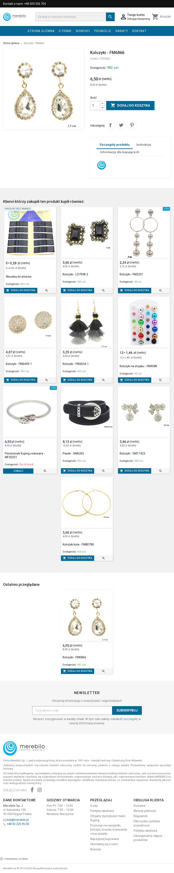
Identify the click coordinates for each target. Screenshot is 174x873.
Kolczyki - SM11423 (132, 453)
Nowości (83, 31)
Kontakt (139, 31)
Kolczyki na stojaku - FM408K (138, 366)
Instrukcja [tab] (143, 145)
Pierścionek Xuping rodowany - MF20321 (25, 455)
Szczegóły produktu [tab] (115, 145)
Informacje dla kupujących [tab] (119, 152)
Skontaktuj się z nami (104, 844)
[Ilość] (95, 105)
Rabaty (122, 31)
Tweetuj (121, 125)
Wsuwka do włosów (19, 276)
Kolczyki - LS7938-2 (75, 274)
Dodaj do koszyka (130, 105)
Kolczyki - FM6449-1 (19, 364)
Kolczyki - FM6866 (74, 657)
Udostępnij (110, 125)
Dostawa (139, 805)
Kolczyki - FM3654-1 (76, 364)
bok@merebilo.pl (18, 819)
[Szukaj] (75, 16)
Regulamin (141, 816)
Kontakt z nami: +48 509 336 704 (24, 3)
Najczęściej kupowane (104, 839)
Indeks (94, 58)
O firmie (65, 31)
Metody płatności (145, 811)
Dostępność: (98, 67)
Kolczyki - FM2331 (131, 274)
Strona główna (41, 31)
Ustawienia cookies (14, 859)
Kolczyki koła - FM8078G (78, 544)
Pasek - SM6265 (73, 453)
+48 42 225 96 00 (18, 824)
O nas (94, 805)
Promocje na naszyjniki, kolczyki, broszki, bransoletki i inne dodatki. (108, 829)
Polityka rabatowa (102, 811)
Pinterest (132, 125)
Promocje (102, 31)
